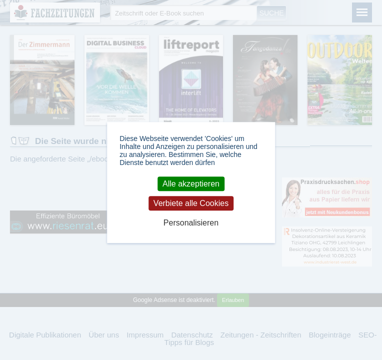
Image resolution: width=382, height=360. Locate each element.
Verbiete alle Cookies (191, 203)
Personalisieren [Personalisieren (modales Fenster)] (191, 223)
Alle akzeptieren (191, 184)
